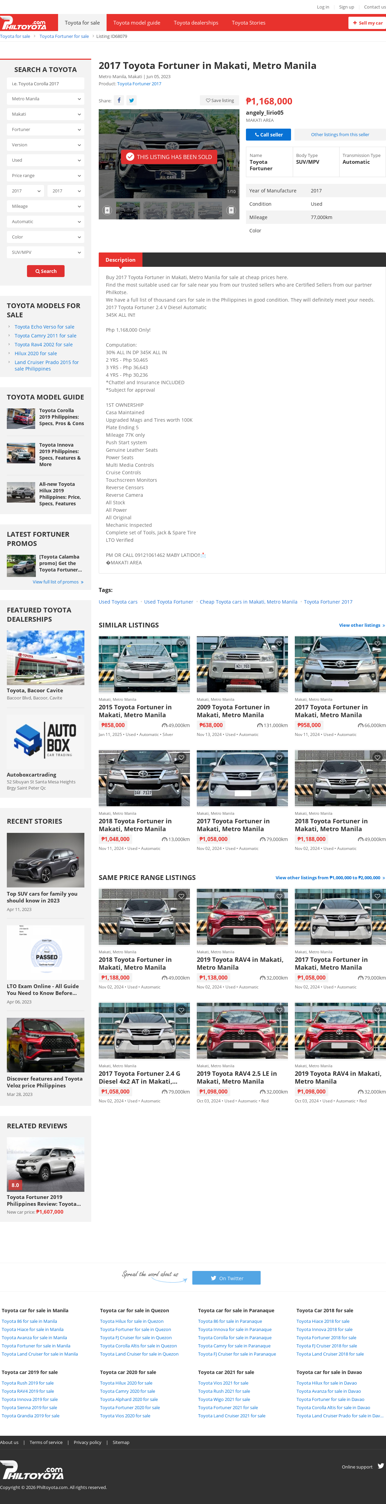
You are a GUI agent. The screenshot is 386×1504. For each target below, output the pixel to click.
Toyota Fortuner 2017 (139, 84)
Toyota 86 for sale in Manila (29, 1321)
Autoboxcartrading (31, 774)
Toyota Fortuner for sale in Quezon (135, 1329)
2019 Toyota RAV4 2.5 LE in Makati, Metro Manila (237, 1077)
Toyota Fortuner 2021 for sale (228, 1407)
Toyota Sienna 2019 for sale (29, 1407)
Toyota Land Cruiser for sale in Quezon (139, 1354)
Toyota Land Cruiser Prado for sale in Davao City (341, 1416)
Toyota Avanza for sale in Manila (34, 1337)
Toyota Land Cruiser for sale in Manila (40, 1354)
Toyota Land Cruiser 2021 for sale (231, 1416)
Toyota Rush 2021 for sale (224, 1391)
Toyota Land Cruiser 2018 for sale (330, 1354)
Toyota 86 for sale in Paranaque (230, 1321)
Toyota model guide (136, 22)
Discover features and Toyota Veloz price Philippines (45, 1082)
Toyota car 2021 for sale (226, 1372)
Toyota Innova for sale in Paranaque (235, 1329)
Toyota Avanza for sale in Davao (329, 1391)
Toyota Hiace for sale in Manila (33, 1329)
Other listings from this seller (340, 134)
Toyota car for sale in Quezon (134, 1310)
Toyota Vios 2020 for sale (125, 1416)
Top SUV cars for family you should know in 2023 (42, 897)
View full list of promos (58, 582)
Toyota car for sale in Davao (329, 1372)
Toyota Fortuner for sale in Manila (36, 1346)
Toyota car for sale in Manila (35, 1310)
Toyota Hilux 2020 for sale (126, 1383)
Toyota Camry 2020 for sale (127, 1391)
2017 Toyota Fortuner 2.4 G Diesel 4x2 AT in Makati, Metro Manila (139, 1077)
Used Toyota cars (118, 601)
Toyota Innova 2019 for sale (30, 1399)
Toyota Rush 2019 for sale (28, 1383)
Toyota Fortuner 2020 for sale (130, 1407)
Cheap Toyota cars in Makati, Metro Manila (249, 601)
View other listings (362, 625)
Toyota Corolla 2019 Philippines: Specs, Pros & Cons (61, 416)
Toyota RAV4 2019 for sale (28, 1391)
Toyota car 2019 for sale (30, 1372)
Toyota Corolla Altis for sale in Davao (333, 1407)
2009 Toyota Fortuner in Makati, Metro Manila (233, 711)
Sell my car (367, 23)
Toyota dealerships (196, 22)
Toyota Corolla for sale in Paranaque (235, 1337)
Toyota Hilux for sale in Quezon (132, 1321)
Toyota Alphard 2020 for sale (129, 1399)
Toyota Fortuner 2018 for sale (326, 1337)
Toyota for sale (82, 22)
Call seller (268, 134)
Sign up (346, 7)
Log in (323, 7)
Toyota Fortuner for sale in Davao (330, 1399)
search (46, 271)
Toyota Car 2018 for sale (325, 1310)
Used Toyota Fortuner (168, 601)
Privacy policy (87, 1442)
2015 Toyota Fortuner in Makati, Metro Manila (135, 711)
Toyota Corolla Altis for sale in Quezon (138, 1346)
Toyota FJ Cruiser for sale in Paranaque (237, 1354)
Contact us (375, 7)
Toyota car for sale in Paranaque (236, 1310)
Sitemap (121, 1442)
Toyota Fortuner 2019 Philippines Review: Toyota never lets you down (42, 1200)
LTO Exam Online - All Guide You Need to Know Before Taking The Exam (43, 989)
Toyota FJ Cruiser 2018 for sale (327, 1346)
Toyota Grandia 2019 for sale (30, 1416)
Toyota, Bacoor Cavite (35, 690)
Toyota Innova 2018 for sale (325, 1329)
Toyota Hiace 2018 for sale (323, 1321)
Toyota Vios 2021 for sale (223, 1383)
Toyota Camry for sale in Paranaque (234, 1346)
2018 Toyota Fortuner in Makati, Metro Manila (135, 825)
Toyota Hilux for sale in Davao (327, 1383)
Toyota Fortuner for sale (64, 36)
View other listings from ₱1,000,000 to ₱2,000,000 (331, 877)
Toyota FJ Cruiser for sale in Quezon (136, 1337)
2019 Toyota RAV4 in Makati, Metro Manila (240, 963)
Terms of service (46, 1442)
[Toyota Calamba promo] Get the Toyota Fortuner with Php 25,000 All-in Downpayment (59, 563)
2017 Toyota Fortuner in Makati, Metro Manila (331, 711)
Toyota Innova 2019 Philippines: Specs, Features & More (60, 454)
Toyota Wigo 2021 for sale (224, 1399)
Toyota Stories (248, 22)
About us (9, 1442)
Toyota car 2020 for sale (128, 1372)
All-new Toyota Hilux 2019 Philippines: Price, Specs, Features (60, 494)
